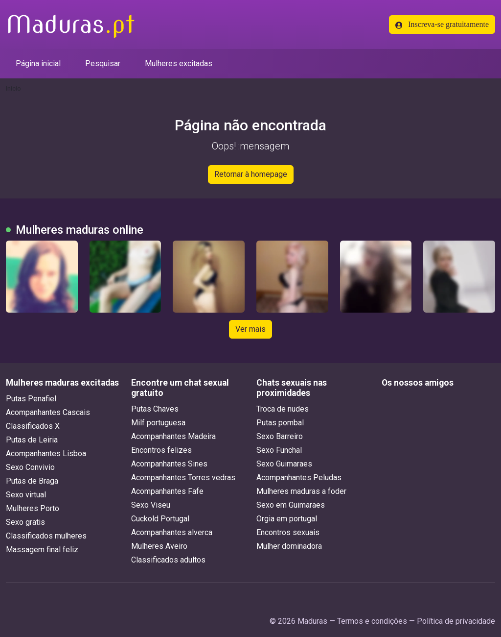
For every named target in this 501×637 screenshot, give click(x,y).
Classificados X (33, 426)
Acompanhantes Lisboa (46, 453)
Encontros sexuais (287, 532)
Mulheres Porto (32, 508)
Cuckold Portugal (160, 518)
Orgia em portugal (286, 518)
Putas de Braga (32, 481)
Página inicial (38, 63)
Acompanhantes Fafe (167, 491)
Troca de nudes (282, 409)
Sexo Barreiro (279, 436)
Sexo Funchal (279, 450)
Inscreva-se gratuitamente (442, 24)
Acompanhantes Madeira (173, 436)
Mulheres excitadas (178, 63)
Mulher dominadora (289, 546)
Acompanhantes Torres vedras (183, 477)
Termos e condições (372, 621)
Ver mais (250, 329)
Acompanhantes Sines (169, 463)
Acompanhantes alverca (171, 532)
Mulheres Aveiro (159, 546)
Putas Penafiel (31, 398)
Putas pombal (280, 422)
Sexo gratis (25, 522)
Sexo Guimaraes (284, 463)
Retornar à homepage (250, 174)
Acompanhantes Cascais (48, 412)
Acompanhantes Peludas (299, 477)
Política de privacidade (456, 621)
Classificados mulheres (46, 535)
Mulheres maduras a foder (301, 491)
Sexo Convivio (30, 467)
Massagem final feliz (42, 549)
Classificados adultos (168, 559)
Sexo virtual (26, 494)
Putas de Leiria (32, 439)
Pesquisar (102, 63)
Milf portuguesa (158, 422)
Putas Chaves (155, 409)
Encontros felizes (161, 450)
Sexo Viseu (150, 505)
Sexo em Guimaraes (290, 505)
